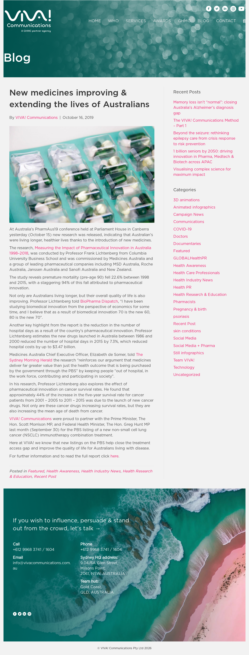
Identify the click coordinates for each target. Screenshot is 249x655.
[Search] (242, 21)
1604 (50, 549)
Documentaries (187, 243)
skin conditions (187, 331)
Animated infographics (194, 207)
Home (95, 21)
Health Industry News (101, 471)
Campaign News (188, 214)
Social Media (184, 338)
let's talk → (85, 528)
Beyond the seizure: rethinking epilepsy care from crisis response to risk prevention (204, 138)
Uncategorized (186, 374)
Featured (36, 471)
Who (113, 21)
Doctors (180, 236)
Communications (188, 222)
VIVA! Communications (30, 419)
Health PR (182, 287)
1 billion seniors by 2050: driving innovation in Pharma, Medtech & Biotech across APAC (203, 156)
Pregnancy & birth (189, 309)
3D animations (186, 200)
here (114, 456)
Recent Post (45, 476)
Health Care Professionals (196, 273)
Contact (226, 21)
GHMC (184, 21)
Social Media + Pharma (194, 345)
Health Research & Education (200, 294)
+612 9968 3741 (27, 549)
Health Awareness (62, 471)
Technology (183, 367)
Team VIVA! (183, 360)
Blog (203, 21)
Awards (162, 21)
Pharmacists (184, 302)
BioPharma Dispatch (99, 301)
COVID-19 (182, 229)
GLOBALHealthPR (190, 258)
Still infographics (188, 353)
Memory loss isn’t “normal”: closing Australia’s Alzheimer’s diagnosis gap (205, 107)
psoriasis (181, 316)
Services (136, 21)
